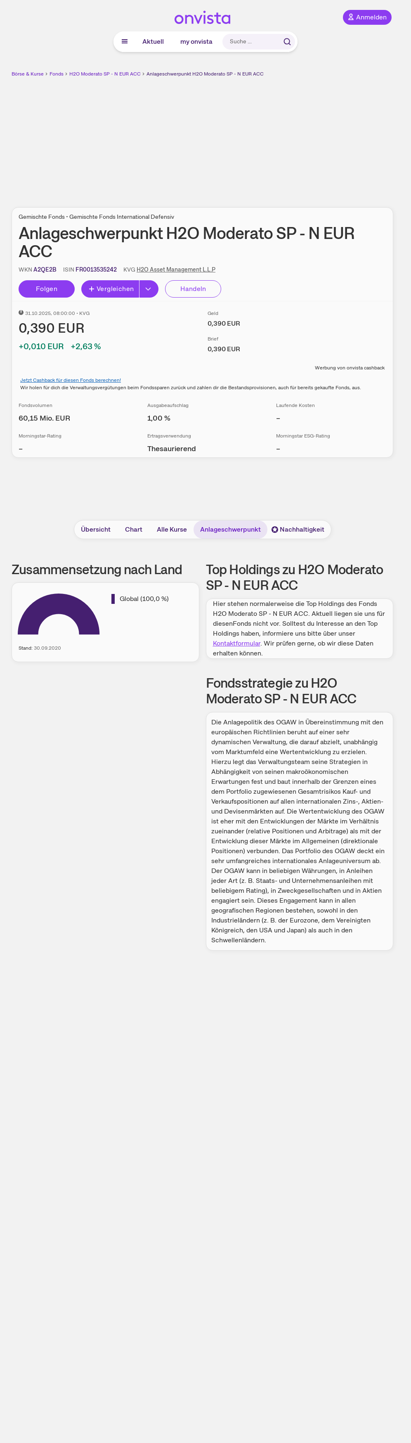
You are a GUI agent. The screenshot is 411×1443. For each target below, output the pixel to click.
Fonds (57, 74)
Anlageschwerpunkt (230, 529)
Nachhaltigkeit (298, 529)
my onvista (196, 41)
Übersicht (96, 529)
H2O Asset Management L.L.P (176, 269)
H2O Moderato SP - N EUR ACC (105, 74)
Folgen (46, 288)
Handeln (193, 288)
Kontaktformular (236, 643)
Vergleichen (111, 288)
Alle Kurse (172, 529)
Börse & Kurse (28, 74)
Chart (133, 529)
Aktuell (153, 41)
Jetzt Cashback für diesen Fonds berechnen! (70, 380)
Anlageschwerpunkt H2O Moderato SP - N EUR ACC (205, 74)
